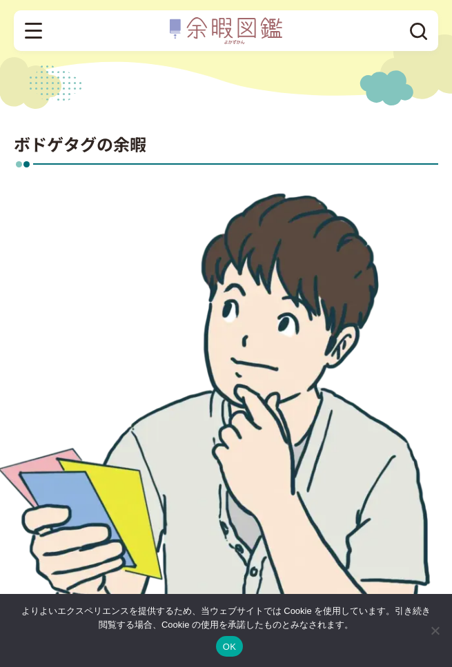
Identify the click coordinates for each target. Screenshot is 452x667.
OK (229, 647)
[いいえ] (435, 630)
